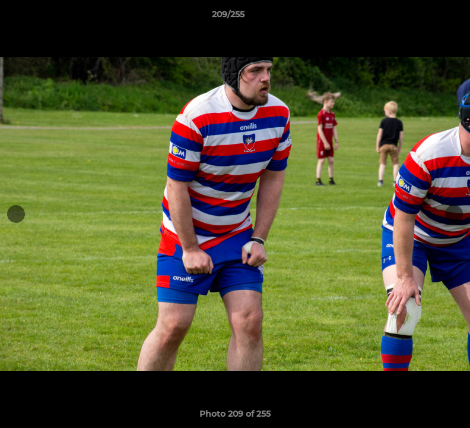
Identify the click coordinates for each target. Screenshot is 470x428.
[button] (420, 17)
